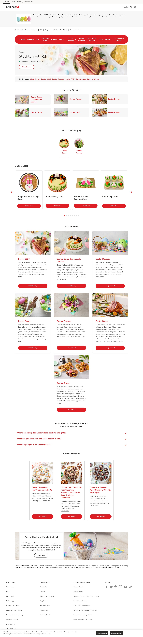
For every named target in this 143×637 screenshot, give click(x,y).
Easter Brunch (115, 112)
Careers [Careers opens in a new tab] (42, 592)
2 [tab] (66, 215)
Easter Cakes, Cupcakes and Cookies (41, 99)
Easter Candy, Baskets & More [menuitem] (87, 79)
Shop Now (43, 555)
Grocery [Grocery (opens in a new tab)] (6, 2)
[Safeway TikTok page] (130, 587)
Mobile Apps (10, 601)
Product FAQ (10, 624)
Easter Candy (37, 112)
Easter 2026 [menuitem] (46, 79)
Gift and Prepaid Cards (14, 610)
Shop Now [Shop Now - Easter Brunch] (76, 410)
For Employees (45, 606)
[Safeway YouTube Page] (125, 587)
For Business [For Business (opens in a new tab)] (29, 2)
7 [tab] (76, 215)
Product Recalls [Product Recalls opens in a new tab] (45, 615)
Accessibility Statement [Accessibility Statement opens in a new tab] (81, 606)
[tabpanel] (29, 190)
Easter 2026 (76, 112)
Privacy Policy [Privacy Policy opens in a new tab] (78, 592)
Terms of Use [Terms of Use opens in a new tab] (78, 587)
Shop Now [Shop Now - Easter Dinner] (115, 348)
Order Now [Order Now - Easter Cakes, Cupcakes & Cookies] (76, 286)
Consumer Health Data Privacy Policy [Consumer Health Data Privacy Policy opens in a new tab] (86, 596)
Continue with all (116, 633)
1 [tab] (64, 215)
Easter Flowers (77, 99)
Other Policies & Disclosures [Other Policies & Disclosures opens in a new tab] (83, 619)
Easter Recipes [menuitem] (58, 79)
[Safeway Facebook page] (107, 587)
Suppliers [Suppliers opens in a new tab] (43, 601)
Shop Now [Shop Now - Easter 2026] (37, 286)
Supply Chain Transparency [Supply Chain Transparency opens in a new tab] (82, 615)
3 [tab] (68, 215)
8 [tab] (78, 215)
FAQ (7, 592)
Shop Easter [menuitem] (35, 79)
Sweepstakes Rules (13, 606)
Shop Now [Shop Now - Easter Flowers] (76, 348)
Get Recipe (46, 516)
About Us (43, 587)
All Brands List (11, 629)
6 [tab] (74, 215)
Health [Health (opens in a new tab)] (13, 2)
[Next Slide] (131, 192)
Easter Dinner (114, 99)
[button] (127, 7)
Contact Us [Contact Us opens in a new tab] (10, 587)
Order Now (33, 206)
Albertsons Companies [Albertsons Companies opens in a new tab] (47, 596)
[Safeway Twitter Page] (111, 587)
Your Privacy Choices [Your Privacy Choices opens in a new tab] (80, 601)
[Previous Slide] (12, 192)
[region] (71, 633)
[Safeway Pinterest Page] (116, 587)
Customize (26, 634)
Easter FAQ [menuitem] (70, 79)
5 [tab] (72, 215)
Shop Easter (26, 67)
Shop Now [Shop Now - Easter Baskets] (115, 286)
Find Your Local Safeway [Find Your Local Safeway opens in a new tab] (14, 615)
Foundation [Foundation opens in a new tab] (44, 610)
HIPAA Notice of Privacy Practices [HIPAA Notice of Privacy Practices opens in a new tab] (85, 610)
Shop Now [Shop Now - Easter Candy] (37, 348)
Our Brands (10, 596)
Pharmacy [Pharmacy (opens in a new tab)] (20, 2)
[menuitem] (22, 39)
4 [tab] (70, 215)
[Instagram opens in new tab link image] (120, 587)
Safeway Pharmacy (12, 619)
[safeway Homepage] (12, 7)
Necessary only (102, 633)
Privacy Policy (40, 634)
